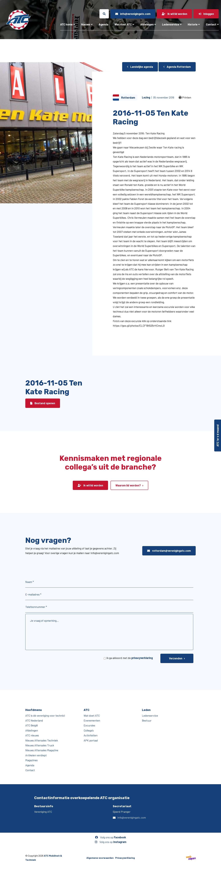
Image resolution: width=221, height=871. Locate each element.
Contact (211, 24)
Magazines (31, 760)
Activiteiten (90, 735)
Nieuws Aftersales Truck (39, 745)
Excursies (89, 725)
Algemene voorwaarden (100, 857)
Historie (193, 24)
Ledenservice (170, 24)
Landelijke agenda (140, 66)
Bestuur (146, 720)
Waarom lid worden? (128, 485)
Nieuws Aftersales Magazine (41, 750)
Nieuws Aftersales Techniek (41, 740)
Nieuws (85, 24)
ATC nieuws (32, 735)
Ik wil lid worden (90, 485)
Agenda (103, 24)
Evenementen (92, 720)
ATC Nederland (34, 720)
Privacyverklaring (125, 857)
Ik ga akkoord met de (129, 658)
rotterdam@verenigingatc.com (169, 550)
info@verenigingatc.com (131, 817)
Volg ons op (110, 837)
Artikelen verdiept (36, 755)
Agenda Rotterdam (177, 66)
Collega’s (89, 730)
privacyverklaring (142, 658)
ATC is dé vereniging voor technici (45, 715)
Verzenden (175, 658)
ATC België (31, 725)
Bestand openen (42, 403)
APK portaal (91, 740)
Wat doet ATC (123, 24)
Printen (185, 97)
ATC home (66, 24)
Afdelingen (147, 24)
